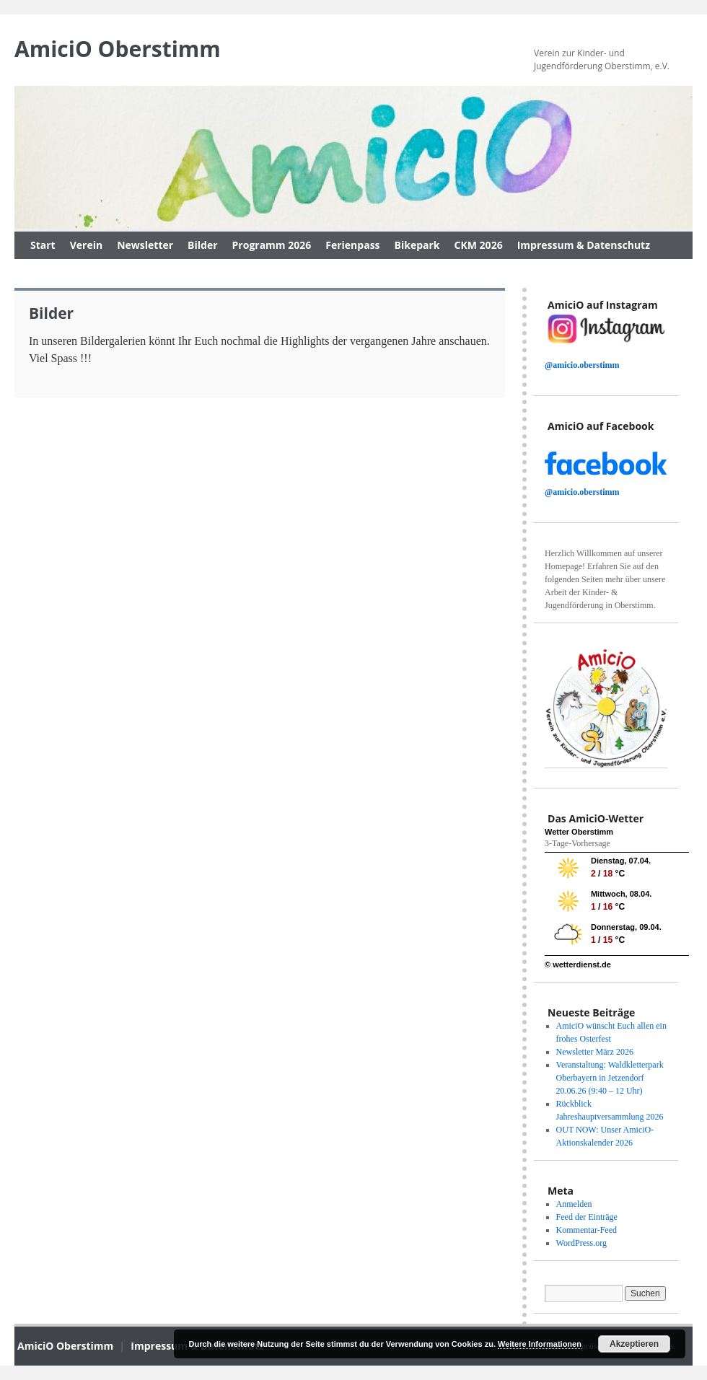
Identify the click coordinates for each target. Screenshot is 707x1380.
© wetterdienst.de (578, 964)
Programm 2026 (272, 245)
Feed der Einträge (587, 1217)
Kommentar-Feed (586, 1230)
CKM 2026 (478, 245)
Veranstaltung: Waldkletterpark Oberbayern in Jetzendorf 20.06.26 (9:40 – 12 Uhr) (610, 1078)
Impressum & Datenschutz (583, 245)
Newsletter (145, 245)
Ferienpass (352, 245)
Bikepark (417, 245)
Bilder (202, 245)
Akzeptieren (634, 1344)
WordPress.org (581, 1243)
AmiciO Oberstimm (117, 48)
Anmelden (574, 1204)
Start (43, 245)
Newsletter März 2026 (594, 1052)
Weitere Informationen (539, 1344)
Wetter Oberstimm (579, 831)
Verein (86, 245)
